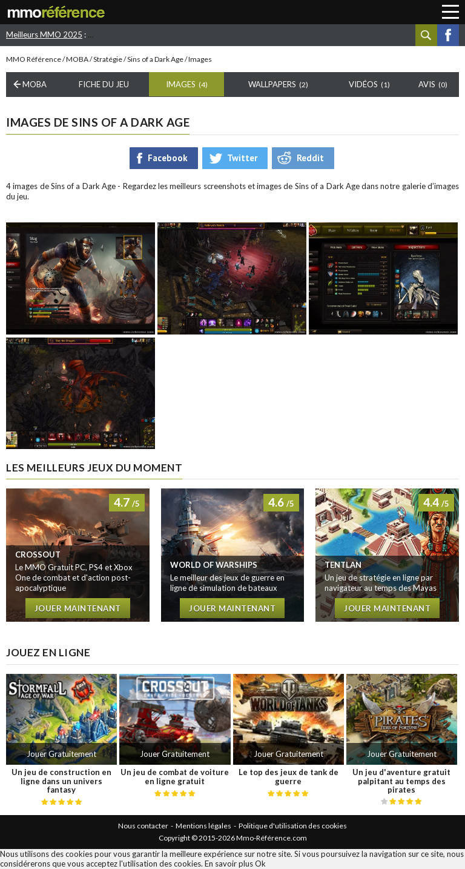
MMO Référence (33, 59)
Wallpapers (278, 84)
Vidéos (369, 84)
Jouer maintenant (78, 608)
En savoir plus (229, 863)
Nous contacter (143, 825)
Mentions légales (203, 825)
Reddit (310, 158)
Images (187, 84)
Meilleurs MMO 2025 (44, 34)
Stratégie (107, 59)
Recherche (426, 35)
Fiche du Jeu (104, 84)
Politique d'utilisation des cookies (293, 825)
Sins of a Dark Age (155, 59)
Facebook (448, 35)
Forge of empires (342, 34)
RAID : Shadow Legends (188, 34)
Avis (432, 84)
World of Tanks (271, 34)
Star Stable (113, 34)
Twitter (242, 158)
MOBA (77, 59)
